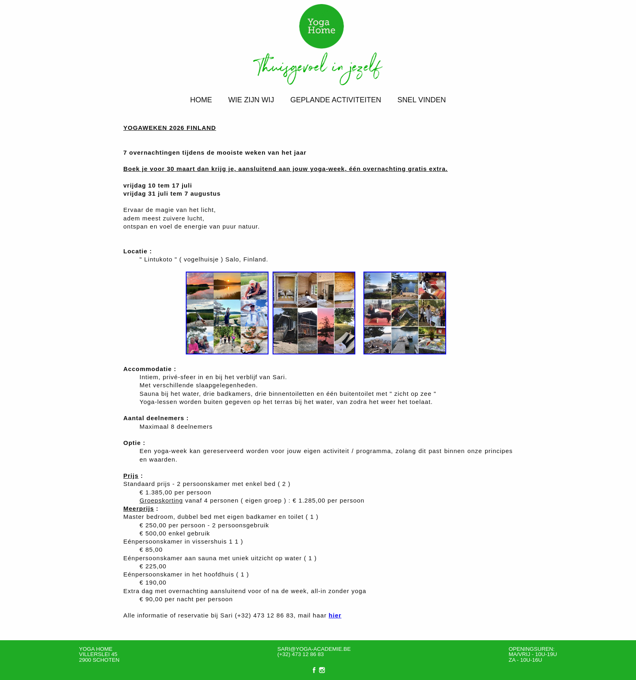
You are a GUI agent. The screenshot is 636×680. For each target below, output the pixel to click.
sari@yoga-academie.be (314, 649)
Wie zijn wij (251, 100)
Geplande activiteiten (335, 100)
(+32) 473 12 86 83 (300, 654)
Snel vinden (422, 100)
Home (201, 100)
